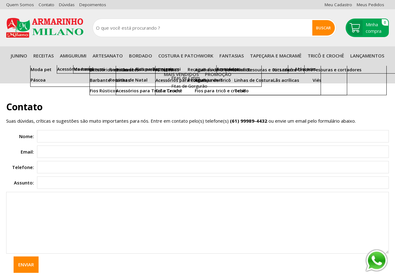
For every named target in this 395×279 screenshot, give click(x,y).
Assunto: (24, 183)
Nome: (26, 136)
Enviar (26, 264)
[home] (44, 27)
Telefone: (23, 167)
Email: (27, 152)
